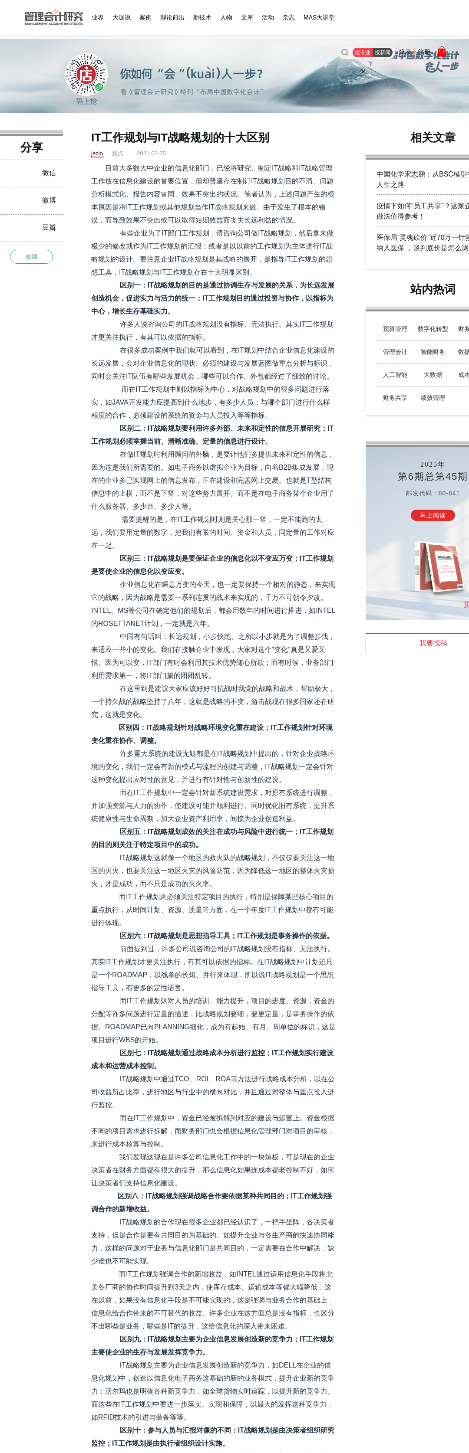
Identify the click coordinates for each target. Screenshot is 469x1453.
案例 (145, 17)
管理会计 (395, 351)
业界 (98, 17)
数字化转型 (433, 328)
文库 (247, 17)
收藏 (32, 256)
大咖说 (121, 17)
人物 (226, 17)
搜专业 (362, 52)
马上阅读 (433, 515)
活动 (268, 17)
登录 (405, 51)
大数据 (433, 374)
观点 (117, 153)
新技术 (202, 17)
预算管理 (395, 328)
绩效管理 (433, 397)
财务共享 (395, 397)
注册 (424, 51)
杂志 (289, 17)
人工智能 (395, 374)
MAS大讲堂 (319, 17)
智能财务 (433, 351)
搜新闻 (382, 52)
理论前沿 (172, 17)
